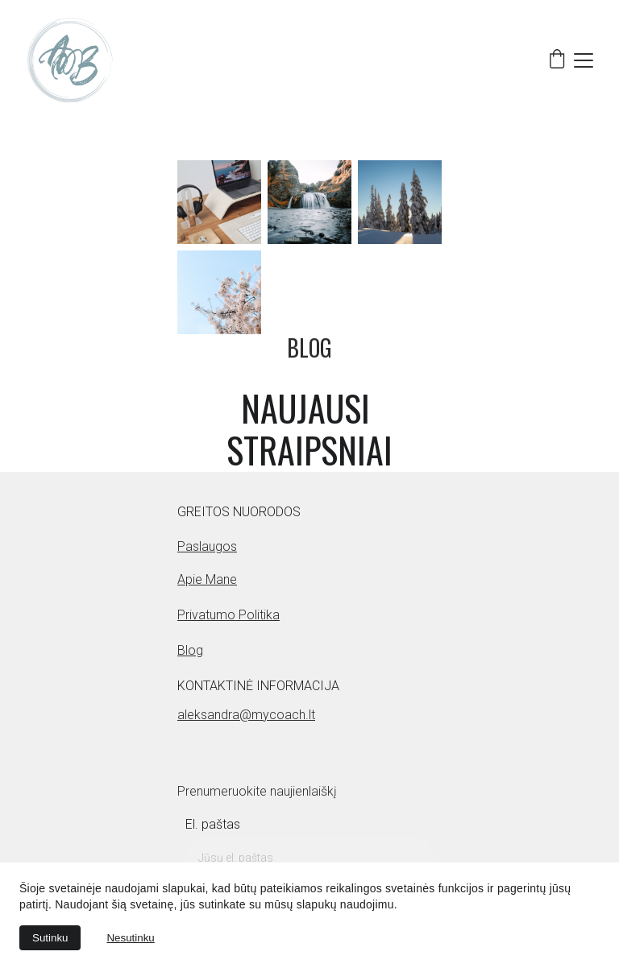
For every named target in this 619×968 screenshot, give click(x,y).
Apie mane (207, 579)
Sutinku (50, 938)
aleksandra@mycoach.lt (246, 714)
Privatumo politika (228, 615)
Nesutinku (130, 938)
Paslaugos (207, 546)
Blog (190, 650)
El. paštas (212, 824)
